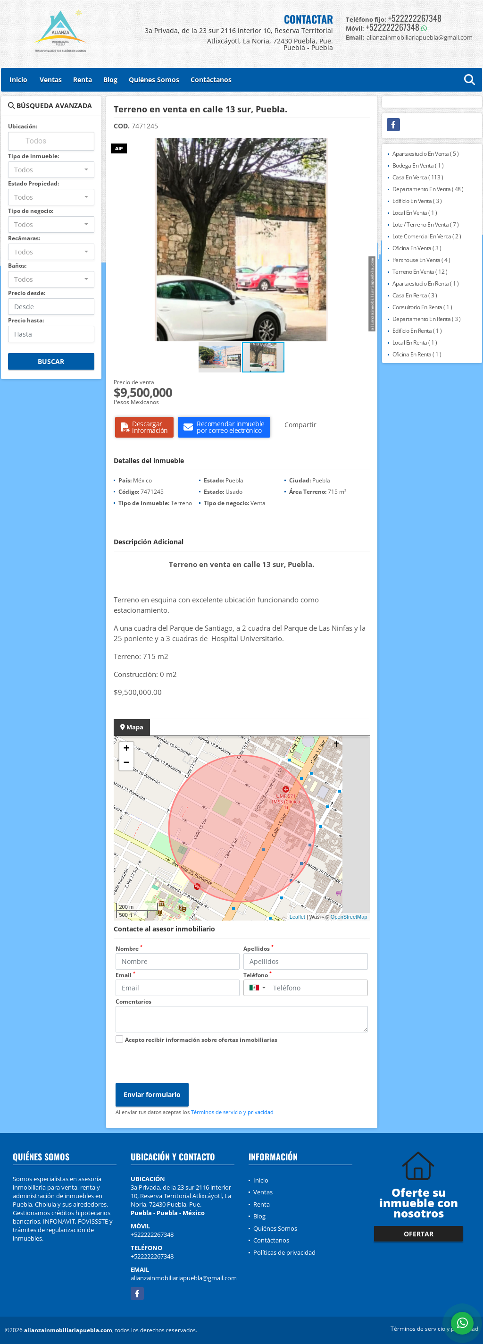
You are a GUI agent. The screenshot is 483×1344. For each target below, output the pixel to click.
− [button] (126, 763)
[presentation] (187, 1064)
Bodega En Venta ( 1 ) (418, 165)
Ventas (51, 79)
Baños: (17, 266)
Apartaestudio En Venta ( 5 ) (425, 154)
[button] (368, 146)
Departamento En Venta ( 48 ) (428, 189)
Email (125, 975)
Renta (82, 79)
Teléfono (257, 975)
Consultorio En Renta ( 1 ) (422, 307)
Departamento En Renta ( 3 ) (426, 319)
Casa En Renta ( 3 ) (414, 295)
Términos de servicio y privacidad (232, 1112)
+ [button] (126, 749)
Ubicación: (22, 126)
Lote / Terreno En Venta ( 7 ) (425, 224)
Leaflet (297, 917)
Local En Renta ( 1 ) (414, 342)
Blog (110, 79)
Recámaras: (24, 238)
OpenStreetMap (349, 917)
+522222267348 (414, 18)
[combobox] (51, 169)
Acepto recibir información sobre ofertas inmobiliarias (201, 1040)
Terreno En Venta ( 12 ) (420, 272)
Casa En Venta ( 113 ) (417, 177)
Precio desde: (26, 293)
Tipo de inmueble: (33, 156)
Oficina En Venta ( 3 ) (416, 248)
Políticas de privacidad (284, 1252)
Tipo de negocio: (30, 211)
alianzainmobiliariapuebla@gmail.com (184, 1278)
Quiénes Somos (154, 79)
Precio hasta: (26, 320)
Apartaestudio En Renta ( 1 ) (425, 283)
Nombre (129, 949)
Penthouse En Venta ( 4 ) (421, 260)
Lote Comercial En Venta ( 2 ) (426, 236)
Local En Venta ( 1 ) (414, 213)
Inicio (18, 79)
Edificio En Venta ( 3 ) (417, 201)
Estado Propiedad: (33, 183)
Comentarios (133, 1001)
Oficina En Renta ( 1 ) (416, 354)
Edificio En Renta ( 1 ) (417, 331)
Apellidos (258, 949)
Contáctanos (211, 79)
